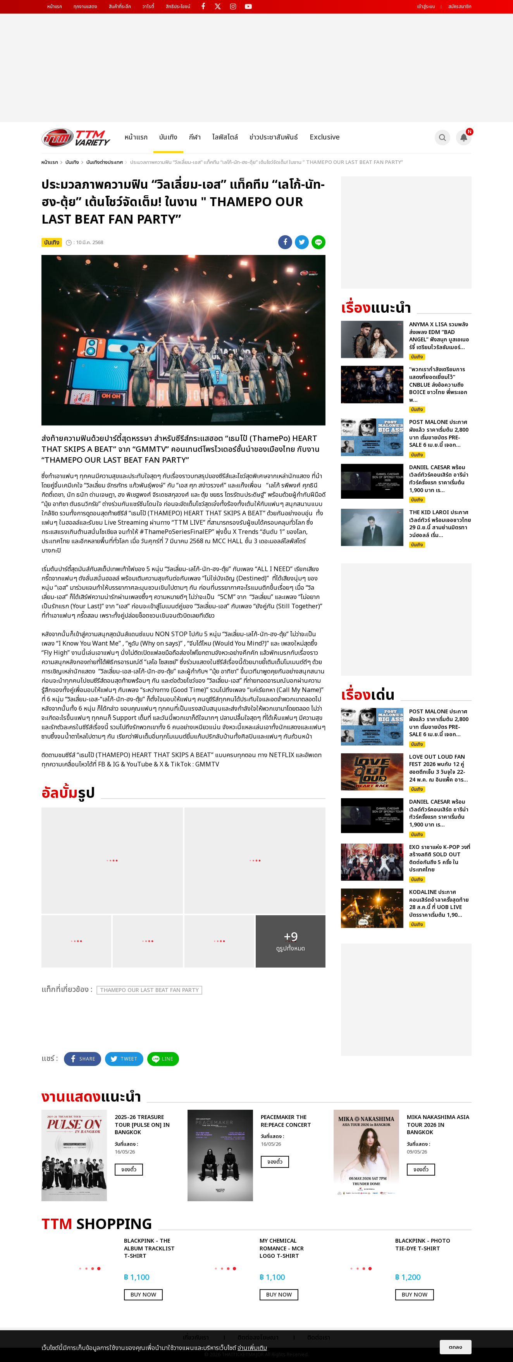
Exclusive (325, 137)
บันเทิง (168, 137)
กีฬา (195, 137)
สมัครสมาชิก (460, 6)
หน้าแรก (54, 6)
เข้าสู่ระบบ (426, 6)
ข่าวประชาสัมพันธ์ (274, 137)
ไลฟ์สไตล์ (225, 137)
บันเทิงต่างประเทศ (104, 162)
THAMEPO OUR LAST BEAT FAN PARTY (149, 990)
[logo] (76, 137)
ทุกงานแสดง (85, 6)
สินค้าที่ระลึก (120, 6)
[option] (111, 1155)
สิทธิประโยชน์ (178, 6)
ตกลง (455, 1347)
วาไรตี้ (148, 6)
